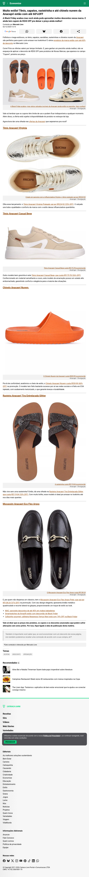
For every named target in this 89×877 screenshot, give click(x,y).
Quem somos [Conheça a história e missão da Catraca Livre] (8, 841)
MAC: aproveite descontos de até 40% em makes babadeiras (30, 611)
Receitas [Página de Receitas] (7, 714)
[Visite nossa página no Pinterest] (25, 861)
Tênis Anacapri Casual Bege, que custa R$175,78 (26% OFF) (56, 275)
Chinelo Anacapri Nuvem (16, 287)
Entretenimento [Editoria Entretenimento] (9, 784)
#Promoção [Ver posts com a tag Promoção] (27, 654)
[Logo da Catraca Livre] (4, 3)
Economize (15, 3)
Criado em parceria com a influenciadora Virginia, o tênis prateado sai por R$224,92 (56, 197)
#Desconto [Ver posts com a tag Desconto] (16, 654)
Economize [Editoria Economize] (7, 778)
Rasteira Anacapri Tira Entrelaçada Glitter (24, 395)
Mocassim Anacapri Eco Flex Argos (21, 504)
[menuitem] (44, 715)
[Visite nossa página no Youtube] (20, 861)
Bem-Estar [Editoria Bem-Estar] (7, 759)
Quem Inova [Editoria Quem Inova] (8, 813)
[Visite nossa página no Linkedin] (33, 861)
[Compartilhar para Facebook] (61, 31)
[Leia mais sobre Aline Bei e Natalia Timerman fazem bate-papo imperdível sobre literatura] (44, 669)
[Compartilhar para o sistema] (78, 31)
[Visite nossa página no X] (12, 861)
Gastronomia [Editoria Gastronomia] (8, 791)
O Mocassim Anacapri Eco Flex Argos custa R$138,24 (66, 593)
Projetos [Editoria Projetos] (6, 810)
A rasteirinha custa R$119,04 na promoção (70, 484)
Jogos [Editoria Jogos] (5, 797)
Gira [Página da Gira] (5, 718)
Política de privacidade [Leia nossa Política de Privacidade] (12, 844)
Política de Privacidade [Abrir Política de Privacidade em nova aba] (51, 736)
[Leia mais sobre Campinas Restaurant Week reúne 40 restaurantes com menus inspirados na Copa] (44, 679)
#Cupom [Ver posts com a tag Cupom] (6, 654)
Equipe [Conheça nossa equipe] (5, 847)
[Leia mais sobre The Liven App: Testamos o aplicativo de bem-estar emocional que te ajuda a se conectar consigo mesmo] (44, 688)
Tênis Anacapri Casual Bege (17, 213)
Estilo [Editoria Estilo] (5, 787)
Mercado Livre (18, 24)
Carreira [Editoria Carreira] (6, 762)
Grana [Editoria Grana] (5, 794)
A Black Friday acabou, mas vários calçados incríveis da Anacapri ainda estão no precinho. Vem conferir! (48, 106)
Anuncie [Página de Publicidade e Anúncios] (6, 835)
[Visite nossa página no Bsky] (8, 861)
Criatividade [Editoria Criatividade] (8, 775)
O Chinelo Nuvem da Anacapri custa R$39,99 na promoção (64, 376)
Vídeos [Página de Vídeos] (6, 722)
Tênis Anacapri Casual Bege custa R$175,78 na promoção (65, 268)
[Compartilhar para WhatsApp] (27, 31)
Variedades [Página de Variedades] (8, 730)
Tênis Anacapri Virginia (15, 128)
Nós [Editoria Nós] (4, 803)
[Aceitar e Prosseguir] (10, 742)
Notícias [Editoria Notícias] (6, 807)
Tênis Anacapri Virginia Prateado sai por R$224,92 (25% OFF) (49, 204)
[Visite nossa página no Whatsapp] (37, 861)
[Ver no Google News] (10, 31)
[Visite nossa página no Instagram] (16, 861)
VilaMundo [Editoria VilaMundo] (7, 823)
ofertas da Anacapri (37, 121)
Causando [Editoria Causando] (7, 768)
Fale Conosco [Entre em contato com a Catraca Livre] (8, 838)
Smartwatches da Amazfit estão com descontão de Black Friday (31, 614)
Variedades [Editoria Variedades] (7, 816)
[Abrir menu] (84, 3)
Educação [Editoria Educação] (7, 781)
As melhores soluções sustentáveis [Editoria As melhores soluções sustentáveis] (17, 755)
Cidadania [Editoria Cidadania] (7, 771)
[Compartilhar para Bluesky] (44, 31)
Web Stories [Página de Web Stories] (8, 726)
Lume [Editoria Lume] (5, 800)
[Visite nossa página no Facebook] (4, 861)
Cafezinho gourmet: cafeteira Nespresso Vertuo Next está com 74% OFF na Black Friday (41, 617)
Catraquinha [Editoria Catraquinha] (8, 765)
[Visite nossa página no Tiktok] (29, 861)
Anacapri (80, 37)
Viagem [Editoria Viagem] (6, 819)
